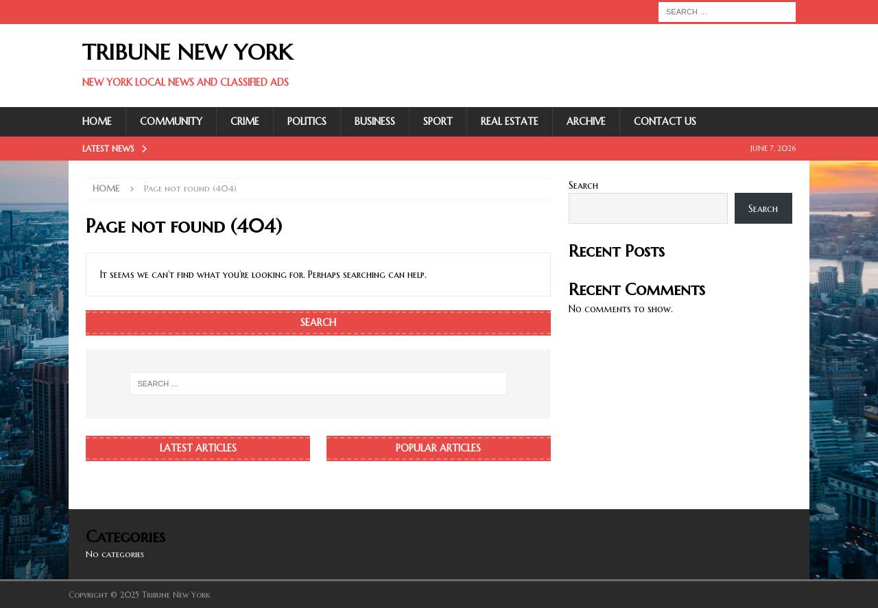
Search (583, 185)
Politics (307, 121)
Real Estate (509, 121)
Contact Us (665, 121)
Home (97, 121)
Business (375, 121)
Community (171, 121)
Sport (438, 121)
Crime (244, 121)
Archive (586, 121)
